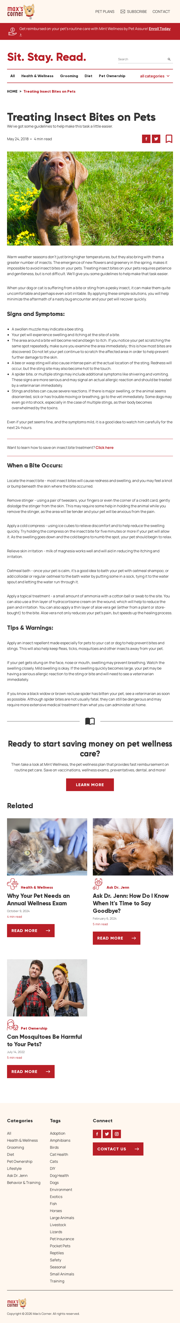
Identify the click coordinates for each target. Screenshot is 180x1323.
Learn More (90, 784)
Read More (33, 932)
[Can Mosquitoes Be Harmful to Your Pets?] (47, 1040)
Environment (61, 1189)
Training (57, 1281)
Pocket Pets (60, 1245)
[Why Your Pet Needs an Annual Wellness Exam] (47, 899)
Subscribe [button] (133, 11)
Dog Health (59, 1175)
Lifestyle (14, 1168)
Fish (53, 1203)
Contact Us (111, 1149)
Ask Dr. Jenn (17, 1175)
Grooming (69, 76)
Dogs (54, 1182)
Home (12, 91)
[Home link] (43, 1303)
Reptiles (57, 1252)
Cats (54, 1161)
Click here (105, 447)
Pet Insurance (62, 1238)
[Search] (145, 59)
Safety (55, 1259)
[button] (21, 11)
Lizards (56, 1231)
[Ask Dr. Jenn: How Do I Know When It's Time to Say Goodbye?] (133, 903)
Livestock (58, 1224)
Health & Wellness (37, 76)
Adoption (57, 1133)
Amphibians (60, 1140)
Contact (161, 11)
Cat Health (59, 1154)
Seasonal (58, 1267)
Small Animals (62, 1274)
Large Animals (62, 1217)
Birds (54, 1147)
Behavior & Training (23, 1182)
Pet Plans (104, 11)
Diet (88, 76)
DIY (52, 1168)
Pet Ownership (112, 76)
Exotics (56, 1196)
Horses (56, 1210)
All (12, 76)
